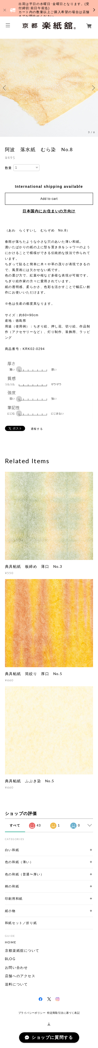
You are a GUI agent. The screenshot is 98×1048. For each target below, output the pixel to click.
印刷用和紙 (14, 898)
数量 (8, 168)
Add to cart (49, 199)
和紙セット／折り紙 (21, 923)
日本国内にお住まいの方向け (49, 211)
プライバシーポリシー (31, 1012)
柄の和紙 (12, 886)
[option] (49, 88)
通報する (37, 428)
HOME (10, 942)
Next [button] (93, 88)
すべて (15, 825)
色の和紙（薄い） (19, 862)
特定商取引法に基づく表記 (63, 1012)
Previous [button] (5, 88)
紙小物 (10, 911)
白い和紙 (12, 850)
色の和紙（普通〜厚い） (24, 874)
